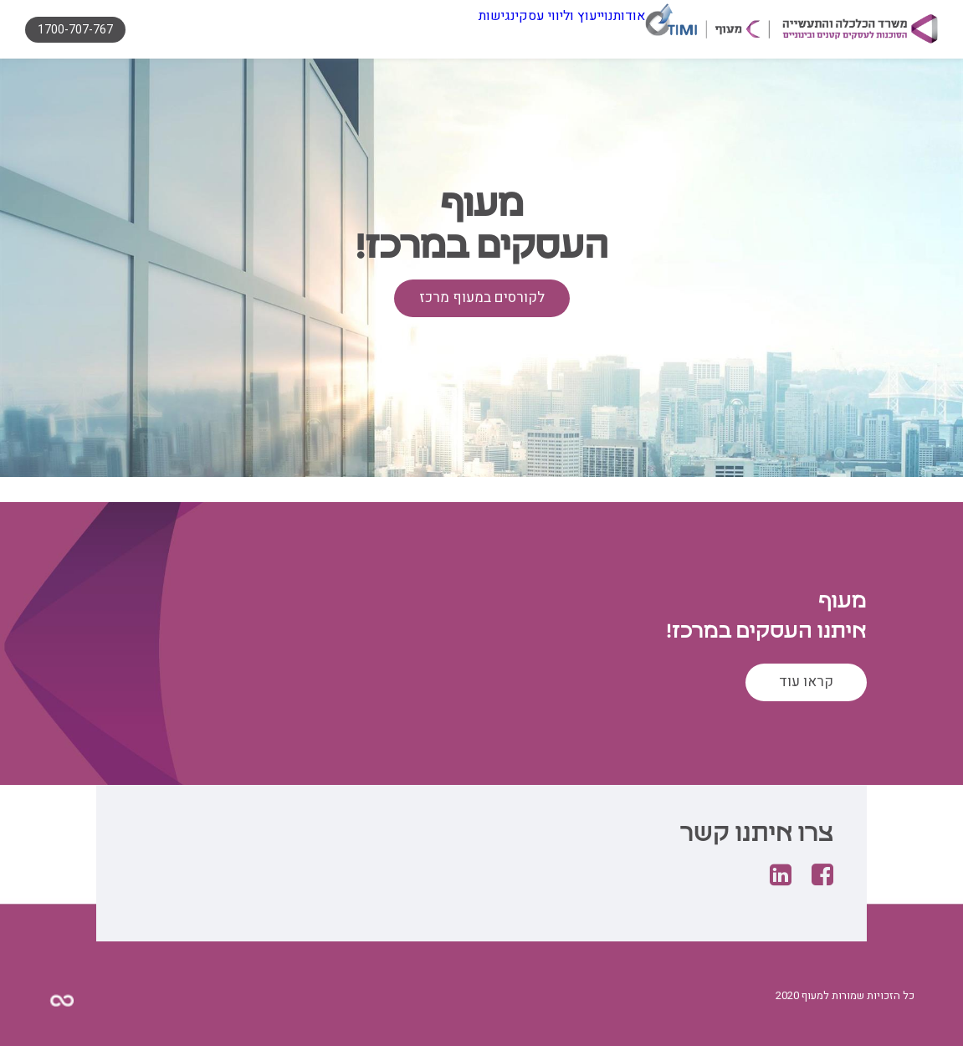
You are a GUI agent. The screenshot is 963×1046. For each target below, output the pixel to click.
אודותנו (606, 29)
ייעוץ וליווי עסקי (527, 29)
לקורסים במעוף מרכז (482, 297)
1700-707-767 (75, 29)
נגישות (451, 29)
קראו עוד (806, 681)
